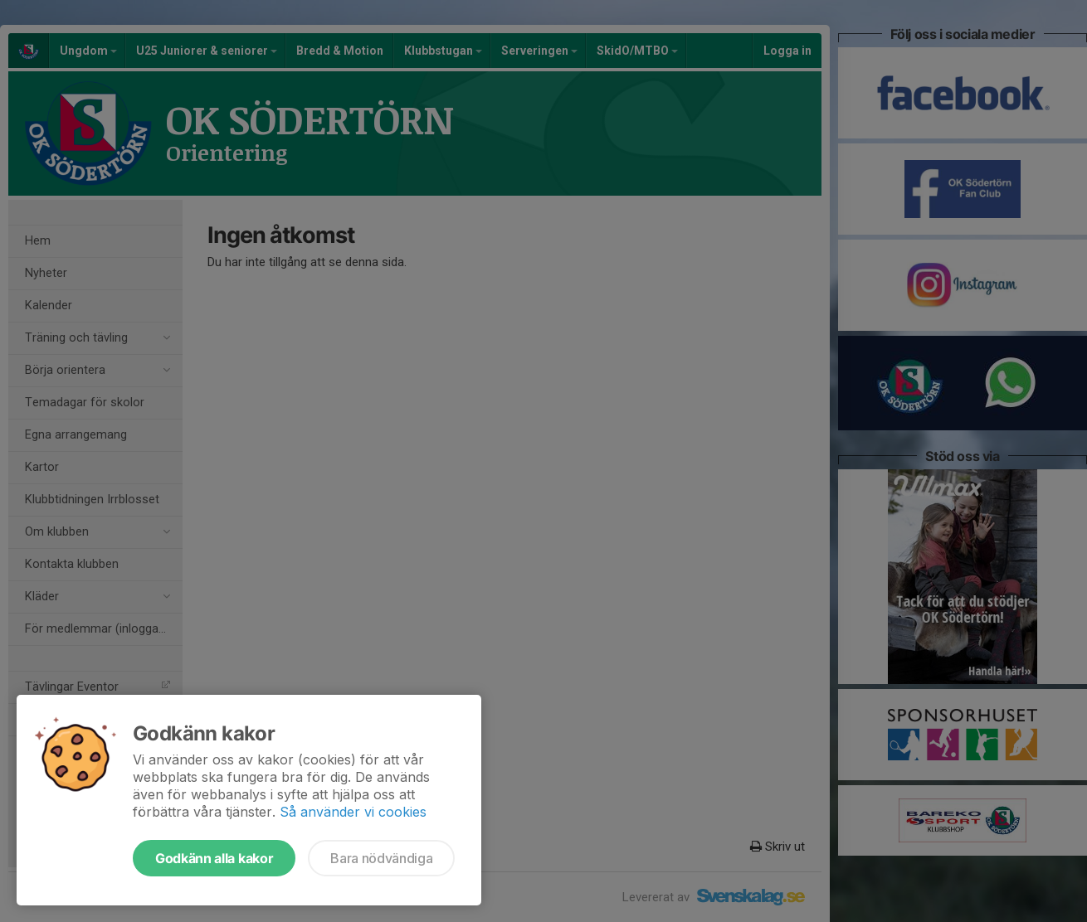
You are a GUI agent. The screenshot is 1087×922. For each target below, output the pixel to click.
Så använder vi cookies (353, 811)
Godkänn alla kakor (214, 858)
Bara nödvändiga (381, 858)
